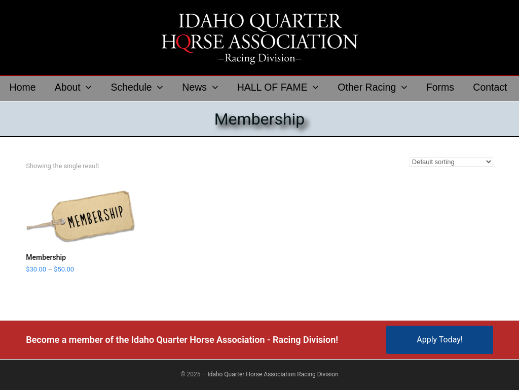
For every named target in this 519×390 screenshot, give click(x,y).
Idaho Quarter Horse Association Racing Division (272, 374)
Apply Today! (440, 339)
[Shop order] (451, 162)
